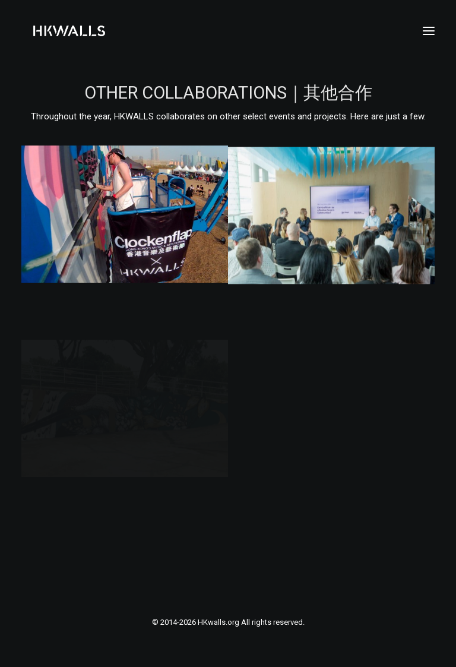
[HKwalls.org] (69, 31)
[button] (428, 31)
